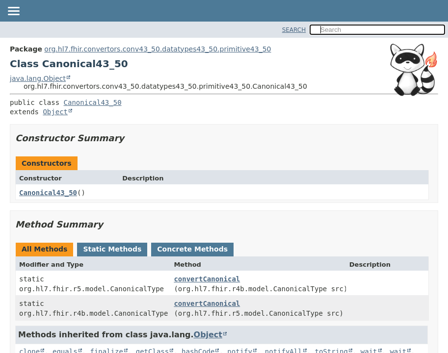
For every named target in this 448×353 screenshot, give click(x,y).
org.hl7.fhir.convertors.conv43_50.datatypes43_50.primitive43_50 (157, 49)
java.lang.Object (38, 78)
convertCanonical (207, 279)
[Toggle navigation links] (13, 12)
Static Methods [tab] (112, 249)
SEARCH (294, 29)
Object (55, 112)
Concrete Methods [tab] (192, 249)
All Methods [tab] (44, 249)
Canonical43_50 (93, 102)
